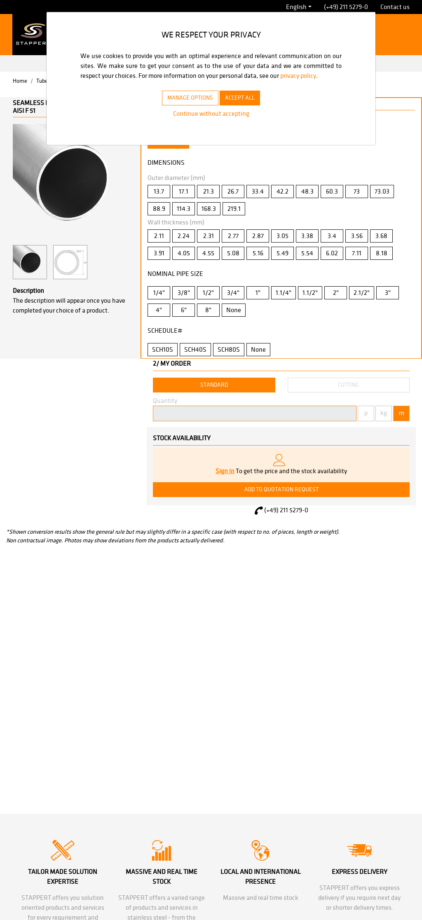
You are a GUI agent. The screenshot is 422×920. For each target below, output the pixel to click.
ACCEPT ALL (244, 107)
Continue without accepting (211, 123)
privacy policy (100, 85)
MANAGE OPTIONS (187, 107)
